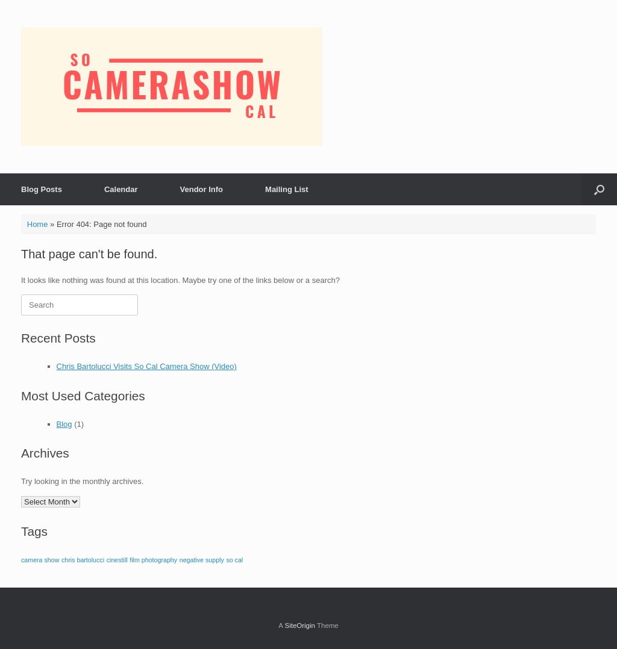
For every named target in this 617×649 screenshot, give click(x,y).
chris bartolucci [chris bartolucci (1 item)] (82, 560)
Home (37, 224)
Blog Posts (41, 189)
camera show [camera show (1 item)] (40, 560)
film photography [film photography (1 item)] (153, 560)
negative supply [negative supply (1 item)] (202, 560)
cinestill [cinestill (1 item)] (117, 560)
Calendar (121, 189)
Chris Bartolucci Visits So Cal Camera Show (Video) (147, 366)
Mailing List (286, 189)
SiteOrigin (299, 625)
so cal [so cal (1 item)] (234, 560)
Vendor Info (202, 189)
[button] (599, 189)
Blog (64, 424)
